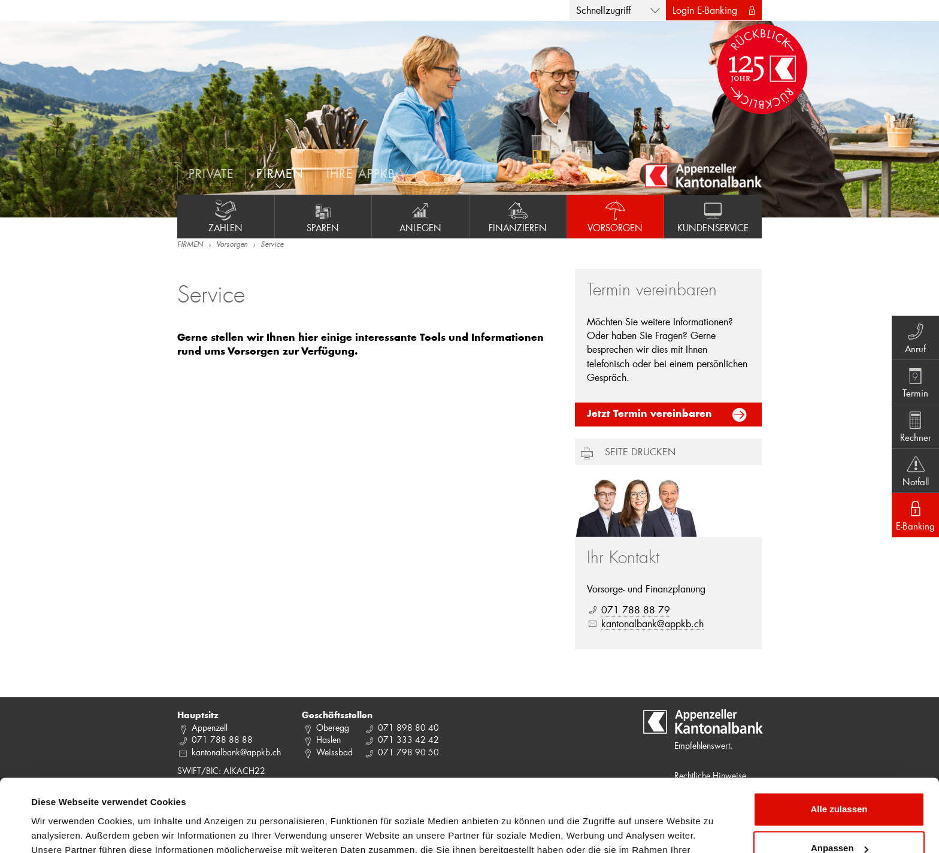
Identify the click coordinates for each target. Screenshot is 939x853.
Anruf (915, 337)
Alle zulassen (838, 741)
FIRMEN (190, 245)
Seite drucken (640, 451)
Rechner (915, 426)
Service (272, 245)
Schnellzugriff (603, 10)
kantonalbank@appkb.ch (652, 623)
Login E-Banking (705, 10)
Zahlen (225, 216)
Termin (915, 381)
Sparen (323, 216)
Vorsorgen (615, 216)
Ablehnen (839, 820)
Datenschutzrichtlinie (251, 796)
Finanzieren (518, 216)
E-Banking (915, 514)
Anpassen (839, 780)
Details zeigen (61, 829)
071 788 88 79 (635, 609)
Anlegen (420, 216)
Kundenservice (713, 216)
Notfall (915, 470)
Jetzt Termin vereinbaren (649, 414)
